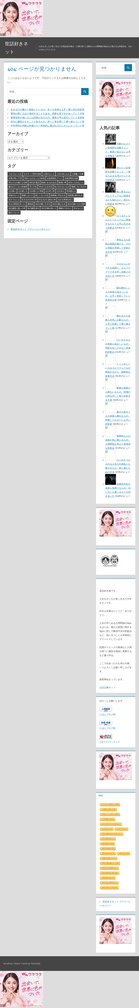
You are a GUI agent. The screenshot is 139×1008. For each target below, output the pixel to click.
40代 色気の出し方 (108, 853)
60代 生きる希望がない (109, 882)
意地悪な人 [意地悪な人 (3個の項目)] (71, 191)
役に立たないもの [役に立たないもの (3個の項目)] (61, 187)
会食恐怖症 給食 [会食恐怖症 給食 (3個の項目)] (71, 178)
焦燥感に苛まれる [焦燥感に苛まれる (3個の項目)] (58, 195)
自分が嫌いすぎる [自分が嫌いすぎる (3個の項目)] (42, 204)
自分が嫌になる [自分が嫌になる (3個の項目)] (58, 204)
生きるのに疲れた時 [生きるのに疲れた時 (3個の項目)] (47, 199)
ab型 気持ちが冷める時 (109, 887)
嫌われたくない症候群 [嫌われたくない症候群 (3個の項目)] (17, 187)
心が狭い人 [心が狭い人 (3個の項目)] (22, 191)
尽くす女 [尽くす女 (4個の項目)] (33, 187)
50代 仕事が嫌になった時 (110, 863)
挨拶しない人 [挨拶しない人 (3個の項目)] (27, 195)
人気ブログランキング (109, 742)
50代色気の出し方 (108, 878)
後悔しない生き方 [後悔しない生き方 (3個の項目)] (78, 187)
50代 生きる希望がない (109, 868)
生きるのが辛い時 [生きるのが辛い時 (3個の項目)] (29, 199)
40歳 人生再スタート (109, 858)
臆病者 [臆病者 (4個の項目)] (30, 204)
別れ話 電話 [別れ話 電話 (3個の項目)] (34, 182)
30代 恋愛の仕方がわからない (111, 834)
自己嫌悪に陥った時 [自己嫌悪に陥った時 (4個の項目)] (16, 208)
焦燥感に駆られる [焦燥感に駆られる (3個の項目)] (75, 195)
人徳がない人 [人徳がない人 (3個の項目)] (48, 174)
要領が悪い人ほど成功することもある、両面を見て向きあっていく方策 (47, 113)
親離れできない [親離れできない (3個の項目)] (65, 208)
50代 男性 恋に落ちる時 (110, 873)
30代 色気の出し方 (108, 838)
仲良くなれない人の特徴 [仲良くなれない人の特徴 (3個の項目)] (34, 178)
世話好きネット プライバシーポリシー (30, 229)
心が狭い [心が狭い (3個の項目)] (12, 191)
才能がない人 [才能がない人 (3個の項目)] (14, 195)
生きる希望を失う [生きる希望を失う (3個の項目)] (65, 199)
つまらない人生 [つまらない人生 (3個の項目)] (15, 174)
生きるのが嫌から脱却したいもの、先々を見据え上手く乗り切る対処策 (47, 109)
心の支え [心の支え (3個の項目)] (60, 191)
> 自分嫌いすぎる (108, 819)
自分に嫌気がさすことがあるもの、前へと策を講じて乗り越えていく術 (47, 121)
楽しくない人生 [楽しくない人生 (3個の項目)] (41, 195)
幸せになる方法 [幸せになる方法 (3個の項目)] (45, 187)
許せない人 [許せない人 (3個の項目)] (78, 208)
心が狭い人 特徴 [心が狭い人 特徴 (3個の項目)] (36, 191)
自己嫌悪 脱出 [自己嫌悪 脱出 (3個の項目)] (33, 208)
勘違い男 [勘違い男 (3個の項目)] (62, 182)
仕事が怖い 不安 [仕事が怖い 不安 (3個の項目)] (15, 178)
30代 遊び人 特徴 (107, 843)
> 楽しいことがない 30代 (110, 814)
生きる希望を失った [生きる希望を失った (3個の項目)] (16, 204)
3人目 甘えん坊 (121, 829)
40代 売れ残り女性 (108, 848)
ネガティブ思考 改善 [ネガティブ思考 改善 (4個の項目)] (32, 174)
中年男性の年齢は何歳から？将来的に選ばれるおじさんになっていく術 (47, 125)
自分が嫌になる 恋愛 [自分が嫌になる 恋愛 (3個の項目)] (76, 204)
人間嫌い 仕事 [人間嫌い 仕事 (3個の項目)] (77, 174)
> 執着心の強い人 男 (108, 809)
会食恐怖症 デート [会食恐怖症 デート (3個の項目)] (54, 178)
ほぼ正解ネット (107, 687)
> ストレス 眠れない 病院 (110, 804)
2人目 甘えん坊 (107, 829)
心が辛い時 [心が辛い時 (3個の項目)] (50, 191)
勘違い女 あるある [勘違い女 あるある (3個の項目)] (49, 182)
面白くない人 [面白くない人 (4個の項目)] (14, 212)
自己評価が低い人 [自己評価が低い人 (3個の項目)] (48, 208)
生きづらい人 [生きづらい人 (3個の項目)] (14, 199)
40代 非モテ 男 (124, 853)
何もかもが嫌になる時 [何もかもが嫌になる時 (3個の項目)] (17, 182)
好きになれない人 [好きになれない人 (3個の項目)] (75, 182)
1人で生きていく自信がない (111, 824)
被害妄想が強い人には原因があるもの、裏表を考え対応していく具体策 (47, 117)
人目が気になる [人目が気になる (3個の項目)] (63, 174)
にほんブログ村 (107, 714)
